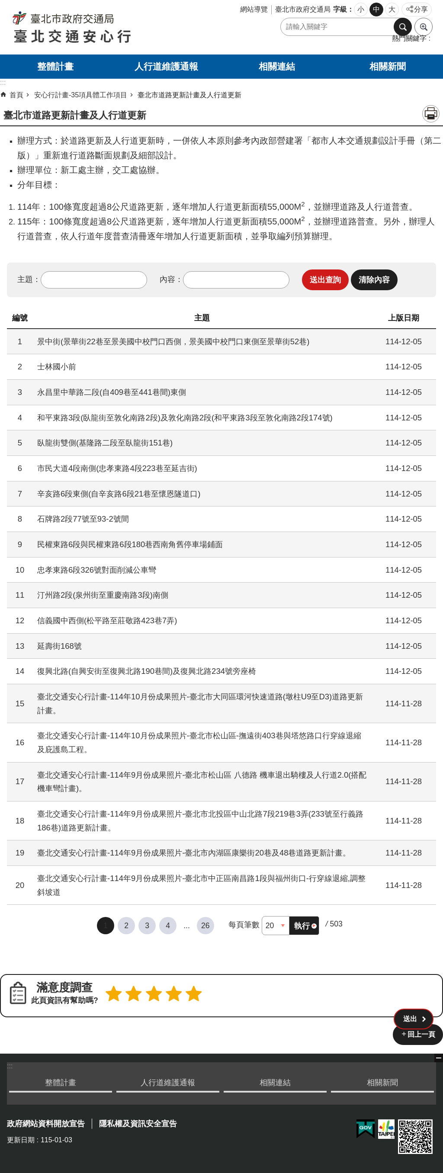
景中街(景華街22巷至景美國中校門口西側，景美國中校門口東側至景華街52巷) (173, 341)
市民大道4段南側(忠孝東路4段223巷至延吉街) (117, 468)
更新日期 (21, 1138)
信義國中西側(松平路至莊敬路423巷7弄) (107, 620)
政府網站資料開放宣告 (46, 1122)
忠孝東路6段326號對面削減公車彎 (96, 569)
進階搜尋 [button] (423, 27)
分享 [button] (421, 9)
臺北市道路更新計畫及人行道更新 (189, 95)
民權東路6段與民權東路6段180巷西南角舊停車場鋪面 (130, 544)
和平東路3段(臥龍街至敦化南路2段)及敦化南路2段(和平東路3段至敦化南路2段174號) (185, 417)
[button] (325, 279)
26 (205, 925)
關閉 (438, 1056)
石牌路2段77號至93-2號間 (83, 518)
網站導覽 (254, 9)
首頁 (16, 95)
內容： (171, 279)
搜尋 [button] (403, 27)
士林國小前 (56, 366)
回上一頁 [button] (421, 1032)
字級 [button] (340, 9)
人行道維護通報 (166, 66)
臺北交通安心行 (102, 27)
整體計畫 (55, 66)
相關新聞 (387, 66)
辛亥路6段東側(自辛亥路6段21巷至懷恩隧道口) (118, 493)
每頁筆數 (244, 924)
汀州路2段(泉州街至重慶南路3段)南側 (102, 594)
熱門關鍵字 (409, 38)
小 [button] (360, 9)
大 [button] (391, 9)
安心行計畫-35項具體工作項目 (80, 95)
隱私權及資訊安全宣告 (138, 1122)
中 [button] (376, 9)
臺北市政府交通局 (303, 9)
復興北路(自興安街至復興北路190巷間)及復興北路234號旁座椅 (146, 671)
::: (10, 1064)
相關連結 (277, 66)
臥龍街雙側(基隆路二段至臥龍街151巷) (105, 442)
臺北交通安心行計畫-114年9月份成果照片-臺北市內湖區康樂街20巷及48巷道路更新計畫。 (193, 852)
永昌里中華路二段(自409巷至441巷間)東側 (111, 392)
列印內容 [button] (431, 113)
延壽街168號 (59, 646)
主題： (29, 279)
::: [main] (3, 82)
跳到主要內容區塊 (4, 4)
